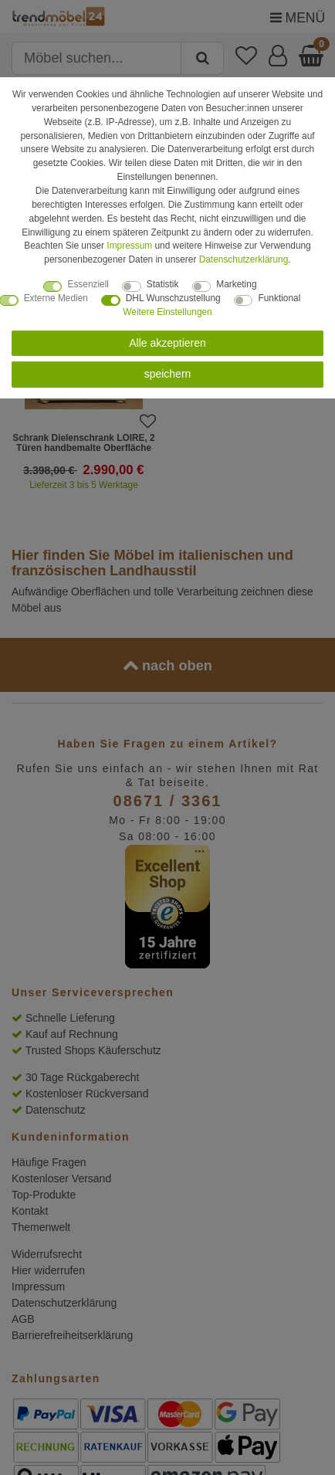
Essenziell (88, 284)
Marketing (236, 284)
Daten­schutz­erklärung (244, 259)
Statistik (163, 284)
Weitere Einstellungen (167, 312)
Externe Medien (56, 298)
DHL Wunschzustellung (173, 298)
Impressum (129, 245)
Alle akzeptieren (167, 343)
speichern (167, 374)
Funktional (279, 298)
